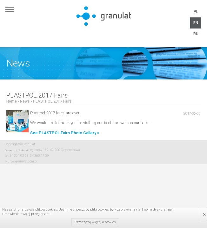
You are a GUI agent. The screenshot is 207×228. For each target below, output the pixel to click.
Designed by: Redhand (16, 150)
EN (195, 23)
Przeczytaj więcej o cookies (95, 222)
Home (11, 101)
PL (196, 12)
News (25, 101)
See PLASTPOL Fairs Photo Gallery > (64, 132)
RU (195, 34)
